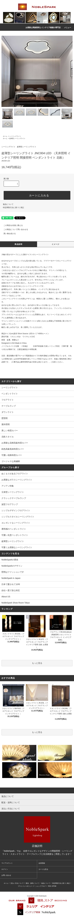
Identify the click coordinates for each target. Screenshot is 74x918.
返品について (8, 204)
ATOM (54, 886)
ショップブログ (40, 886)
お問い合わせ (6, 875)
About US (5, 596)
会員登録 (42, 863)
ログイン (4, 869)
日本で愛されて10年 (10, 584)
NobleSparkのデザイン (11, 566)
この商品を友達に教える (11, 225)
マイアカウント (7, 863)
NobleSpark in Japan (10, 578)
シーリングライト (15, 136)
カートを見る (43, 869)
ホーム (5, 136)
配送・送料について (32, 883)
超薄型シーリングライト (17, 138)
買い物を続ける (8, 234)
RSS (49, 886)
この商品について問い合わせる (14, 229)
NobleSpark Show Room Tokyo (15, 603)
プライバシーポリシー (25, 886)
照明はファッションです (12, 572)
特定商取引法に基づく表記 (13, 207)
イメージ (55, 244)
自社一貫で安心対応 (10, 590)
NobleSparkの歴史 (9, 560)
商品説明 (18, 244)
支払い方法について (17, 883)
